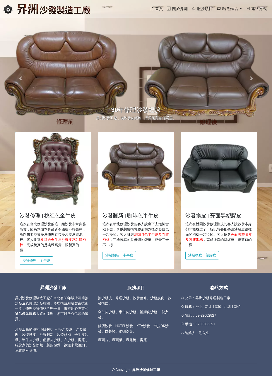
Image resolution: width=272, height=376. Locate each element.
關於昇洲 (177, 8)
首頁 (156, 8)
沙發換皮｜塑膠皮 (202, 255)
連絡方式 (256, 8)
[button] (20, 78)
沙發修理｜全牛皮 (36, 260)
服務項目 (202, 8)
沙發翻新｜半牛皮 (119, 255)
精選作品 (227, 8)
